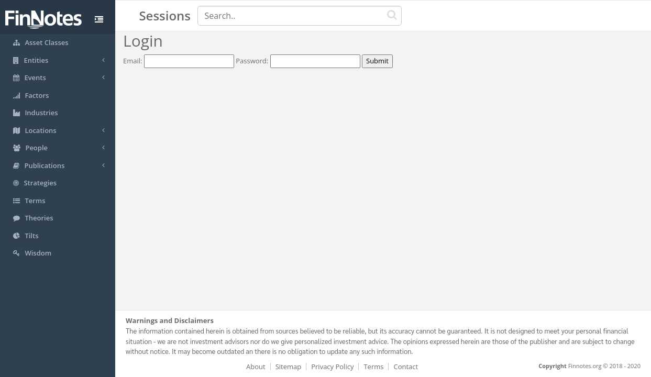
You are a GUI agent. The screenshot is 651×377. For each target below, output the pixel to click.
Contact (405, 366)
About (256, 366)
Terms (373, 366)
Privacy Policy (332, 366)
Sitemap (288, 366)
